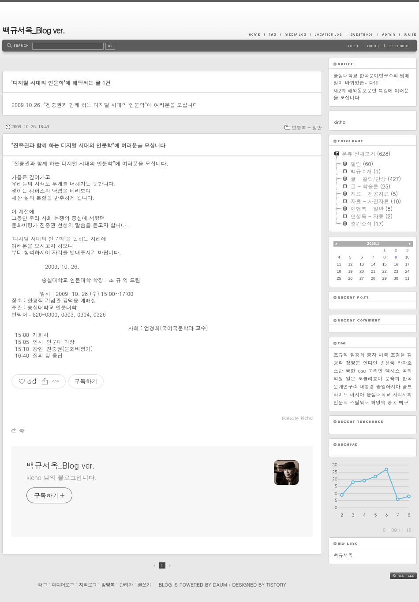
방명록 (108, 584)
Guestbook (362, 34)
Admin (388, 34)
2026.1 (373, 243)
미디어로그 (63, 584)
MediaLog (295, 34)
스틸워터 (359, 402)
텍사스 (392, 370)
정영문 (353, 362)
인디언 (370, 362)
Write (408, 34)
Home (256, 34)
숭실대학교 (379, 394)
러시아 (357, 394)
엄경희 (357, 354)
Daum (220, 584)
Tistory (276, 584)
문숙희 (392, 378)
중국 (392, 402)
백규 (403, 402)
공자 (372, 354)
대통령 (366, 386)
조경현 (397, 354)
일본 (350, 378)
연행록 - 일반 (307, 127)
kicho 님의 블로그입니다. (61, 477)
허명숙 (378, 402)
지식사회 (402, 394)
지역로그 (88, 584)
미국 (383, 354)
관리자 (126, 584)
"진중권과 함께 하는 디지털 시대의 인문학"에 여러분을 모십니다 (121, 104)
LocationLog (328, 34)
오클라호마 (370, 378)
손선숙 (387, 362)
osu (362, 370)
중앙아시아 (388, 386)
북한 (350, 370)
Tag (272, 34)
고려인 (375, 370)
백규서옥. (344, 555)
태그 (42, 584)
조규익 (340, 354)
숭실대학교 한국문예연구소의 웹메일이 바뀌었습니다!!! (371, 79)
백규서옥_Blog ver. (33, 30)
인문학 (340, 402)
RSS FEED (410, 575)
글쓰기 (144, 584)
